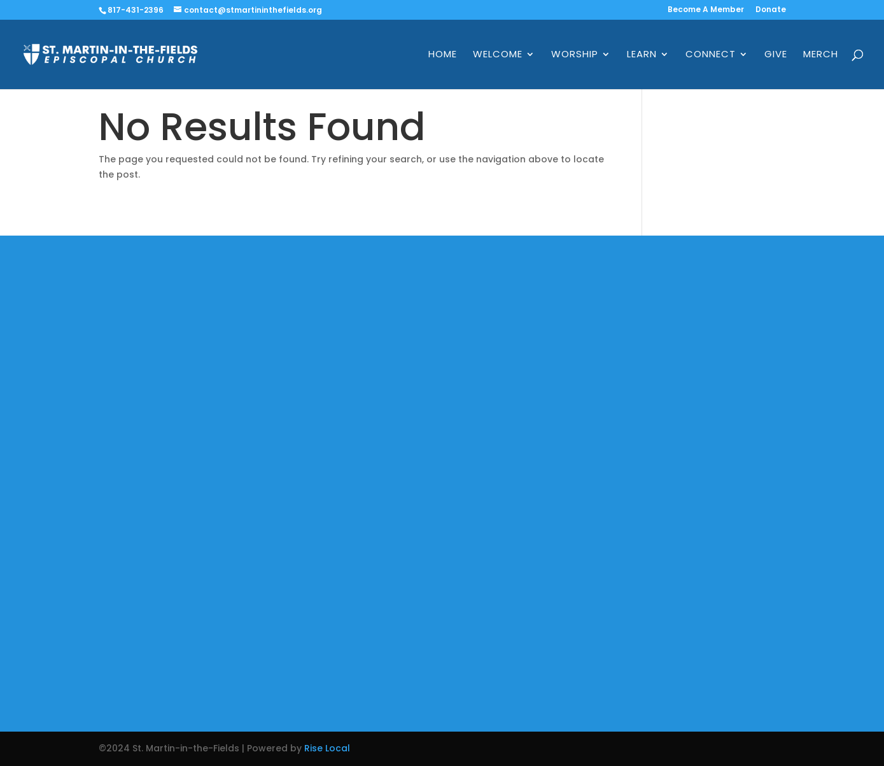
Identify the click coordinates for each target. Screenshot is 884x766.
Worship (574, 55)
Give (775, 55)
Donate (770, 10)
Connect (710, 55)
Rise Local (327, 748)
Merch (820, 55)
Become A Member (706, 10)
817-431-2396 (136, 9)
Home (442, 55)
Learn (642, 55)
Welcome (498, 55)
